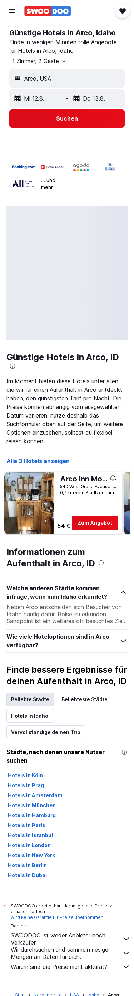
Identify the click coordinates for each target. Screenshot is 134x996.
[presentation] (12, 366)
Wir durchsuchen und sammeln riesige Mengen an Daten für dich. (70, 953)
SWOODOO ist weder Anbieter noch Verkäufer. (70, 939)
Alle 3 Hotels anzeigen (38, 461)
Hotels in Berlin (27, 865)
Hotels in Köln (25, 775)
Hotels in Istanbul (30, 835)
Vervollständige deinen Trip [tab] (45, 732)
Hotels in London (29, 845)
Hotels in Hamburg (32, 815)
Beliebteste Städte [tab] (84, 699)
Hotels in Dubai (27, 875)
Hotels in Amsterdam (35, 795)
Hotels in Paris (26, 825)
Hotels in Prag (26, 785)
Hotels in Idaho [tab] (29, 716)
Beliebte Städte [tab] (30, 699)
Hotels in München (32, 805)
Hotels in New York (31, 855)
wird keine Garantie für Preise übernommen (57, 917)
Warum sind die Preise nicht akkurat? (70, 966)
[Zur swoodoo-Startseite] (47, 11)
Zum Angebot (95, 523)
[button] (12, 11)
